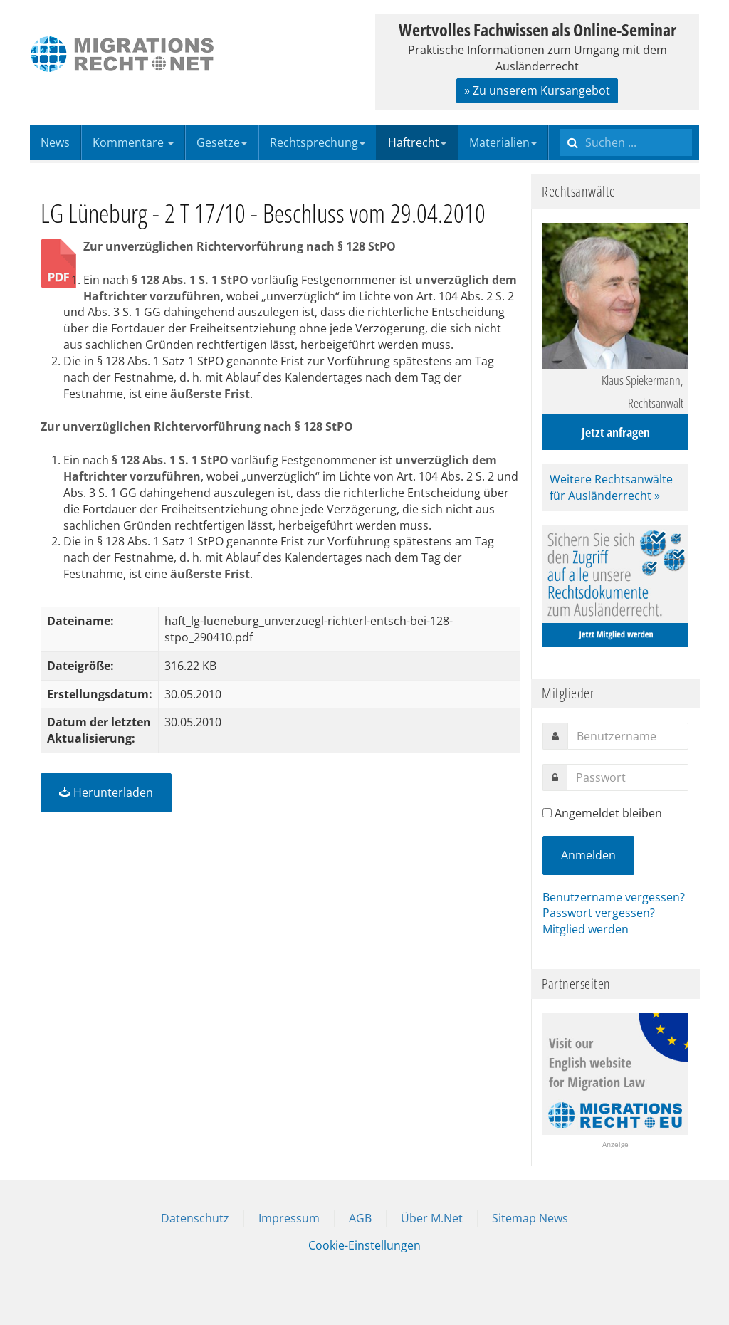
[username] (627, 736)
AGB (360, 1218)
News (55, 142)
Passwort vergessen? (598, 913)
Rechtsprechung (317, 142)
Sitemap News (530, 1218)
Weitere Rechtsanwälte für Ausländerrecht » (611, 487)
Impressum (289, 1218)
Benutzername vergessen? (613, 897)
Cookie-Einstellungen (364, 1245)
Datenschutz (195, 1218)
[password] (627, 777)
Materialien (503, 142)
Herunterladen (106, 792)
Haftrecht (417, 142)
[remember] (547, 812)
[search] (626, 142)
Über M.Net (432, 1218)
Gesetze (221, 142)
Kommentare (133, 142)
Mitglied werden (585, 929)
